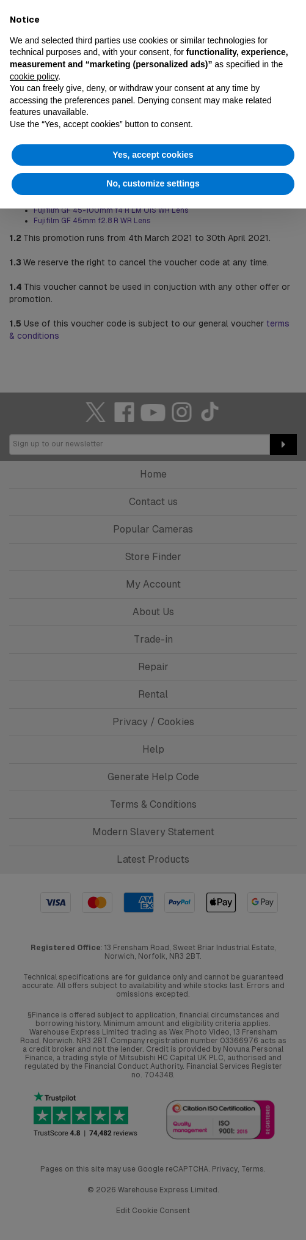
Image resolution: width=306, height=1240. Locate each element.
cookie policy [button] (34, 76)
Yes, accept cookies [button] (152, 155)
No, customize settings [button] (152, 183)
